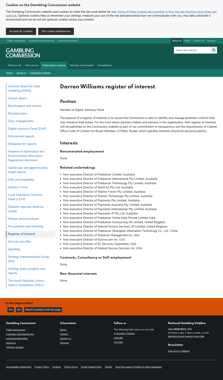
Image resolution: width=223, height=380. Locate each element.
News (63, 330)
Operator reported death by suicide (26, 209)
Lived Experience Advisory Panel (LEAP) (25, 197)
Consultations (104, 65)
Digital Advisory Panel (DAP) (27, 129)
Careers (64, 334)
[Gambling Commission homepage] (23, 57)
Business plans (17, 113)
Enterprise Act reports (22, 144)
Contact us (65, 338)
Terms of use (71, 367)
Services (64, 343)
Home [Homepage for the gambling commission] (9, 73)
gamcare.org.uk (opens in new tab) (186, 336)
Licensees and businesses (41, 40)
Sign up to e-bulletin (179, 351)
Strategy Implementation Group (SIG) (28, 259)
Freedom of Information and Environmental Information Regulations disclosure (26, 156)
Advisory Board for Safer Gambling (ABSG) (24, 88)
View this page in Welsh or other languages (138, 367)
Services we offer (19, 242)
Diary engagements (20, 121)
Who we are (32, 65)
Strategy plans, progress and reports (26, 271)
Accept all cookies (21, 31)
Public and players (16, 40)
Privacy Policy (41, 367)
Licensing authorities (67, 40)
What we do (14, 65)
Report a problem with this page (43, 309)
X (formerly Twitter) (124, 333)
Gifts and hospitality (21, 180)
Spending (14, 249)
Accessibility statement (18, 367)
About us (21, 73)
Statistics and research (81, 65)
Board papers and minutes (25, 106)
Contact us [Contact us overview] (198, 40)
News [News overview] (187, 40)
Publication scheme (54, 65)
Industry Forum (18, 187)
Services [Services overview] (211, 40)
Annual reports (17, 98)
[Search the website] (213, 50)
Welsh (108, 367)
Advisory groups (15, 347)
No (20, 309)
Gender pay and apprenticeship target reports (28, 170)
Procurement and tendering (25, 227)
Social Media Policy (91, 367)
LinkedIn (118, 338)
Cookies (56, 367)
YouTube (118, 342)
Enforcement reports (21, 136)
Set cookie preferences (56, 31)
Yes (11, 309)
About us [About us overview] (176, 40)
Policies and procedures (23, 219)
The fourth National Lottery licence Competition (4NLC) (26, 283)
